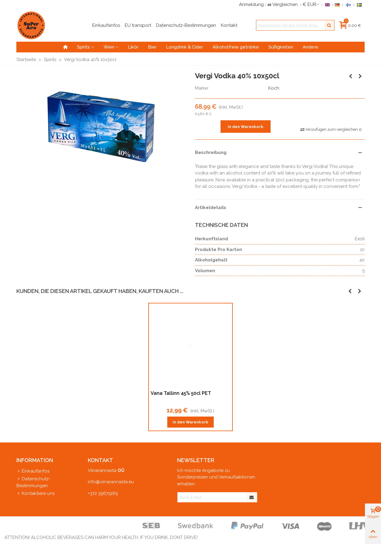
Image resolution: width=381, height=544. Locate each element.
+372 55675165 (103, 493)
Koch (273, 88)
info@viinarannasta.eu (111, 481)
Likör (133, 47)
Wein (109, 47)
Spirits (83, 47)
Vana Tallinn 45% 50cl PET (181, 393)
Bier (152, 47)
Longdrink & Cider (184, 47)
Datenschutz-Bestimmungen (33, 482)
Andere (310, 47)
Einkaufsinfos (32, 471)
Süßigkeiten (280, 47)
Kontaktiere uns (35, 493)
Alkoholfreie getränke (236, 47)
